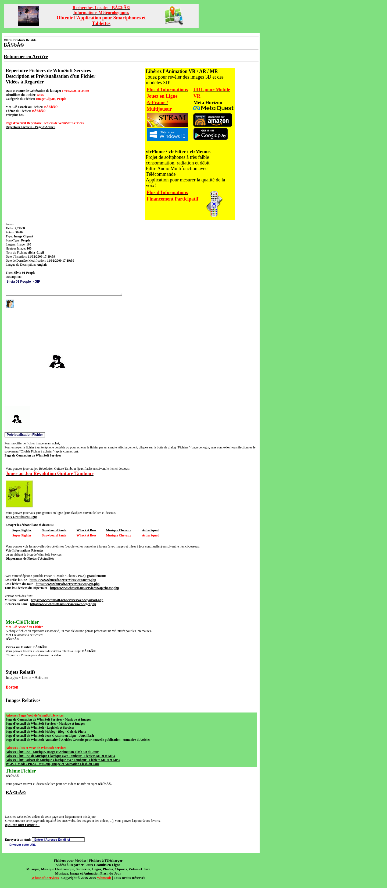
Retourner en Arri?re (26, 56)
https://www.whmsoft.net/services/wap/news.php (63, 580)
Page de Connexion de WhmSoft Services (33, 455)
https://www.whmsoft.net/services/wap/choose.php (84, 588)
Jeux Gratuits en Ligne (21, 517)
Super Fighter (21, 530)
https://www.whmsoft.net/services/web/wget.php (63, 604)
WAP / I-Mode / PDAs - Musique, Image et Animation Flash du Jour (52, 764)
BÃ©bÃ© (16, 792)
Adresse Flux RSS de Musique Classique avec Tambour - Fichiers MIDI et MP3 (60, 756)
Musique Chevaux (118, 530)
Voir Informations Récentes (25, 550)
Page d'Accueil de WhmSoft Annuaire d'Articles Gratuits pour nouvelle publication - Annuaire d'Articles (78, 740)
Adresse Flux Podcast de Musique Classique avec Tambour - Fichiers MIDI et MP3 (63, 760)
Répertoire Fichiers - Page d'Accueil (30, 127)
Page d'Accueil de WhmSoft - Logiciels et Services (40, 727)
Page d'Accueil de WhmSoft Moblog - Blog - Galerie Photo (46, 731)
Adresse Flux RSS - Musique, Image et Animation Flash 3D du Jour (52, 752)
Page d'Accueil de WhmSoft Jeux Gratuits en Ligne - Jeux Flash (50, 736)
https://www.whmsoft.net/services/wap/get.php (68, 584)
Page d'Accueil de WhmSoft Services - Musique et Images (45, 723)
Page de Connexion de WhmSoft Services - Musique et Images (48, 719)
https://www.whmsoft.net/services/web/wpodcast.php (67, 600)
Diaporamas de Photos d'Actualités (30, 558)
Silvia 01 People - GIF (64, 287)
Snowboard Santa (54, 530)
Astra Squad (150, 530)
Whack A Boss (86, 530)
